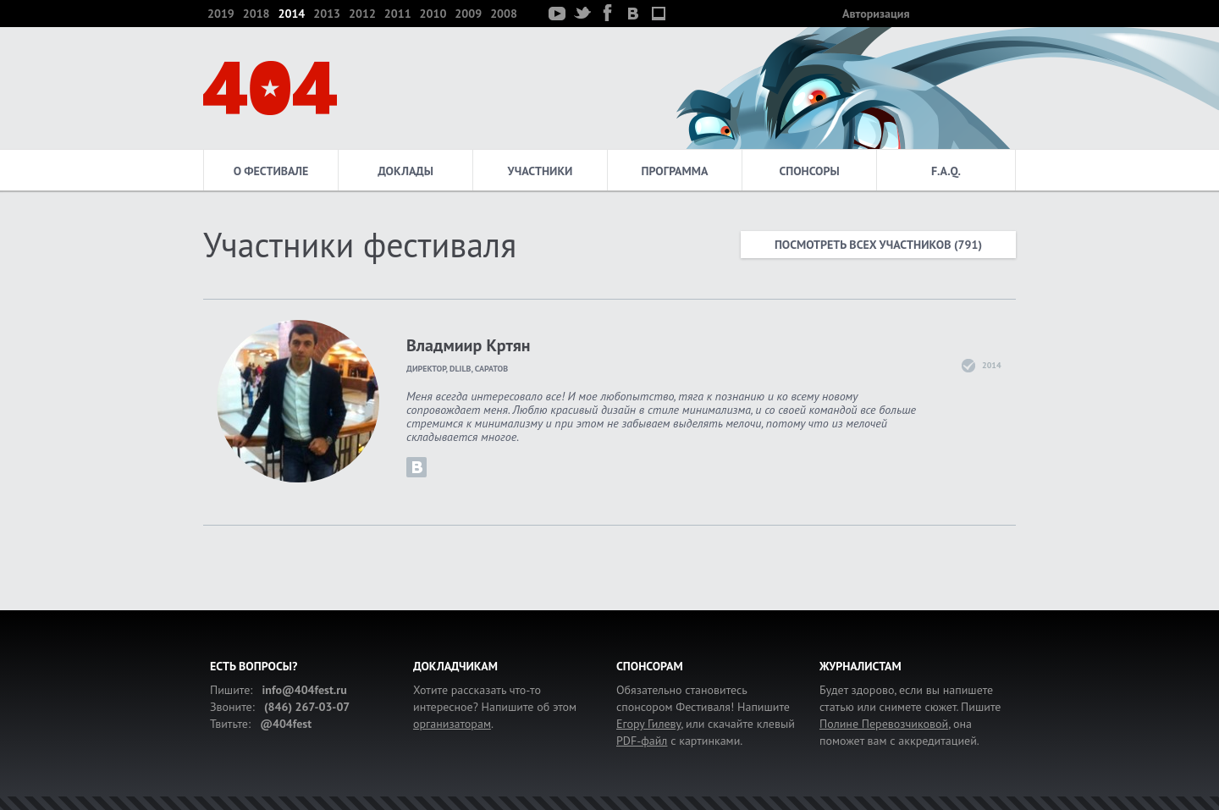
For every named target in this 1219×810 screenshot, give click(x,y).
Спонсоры (809, 171)
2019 (220, 13)
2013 (326, 13)
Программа (675, 171)
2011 (397, 13)
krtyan (416, 467)
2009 (468, 13)
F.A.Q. (946, 171)
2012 (362, 13)
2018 (256, 13)
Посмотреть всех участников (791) (878, 244)
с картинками (678, 740)
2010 (433, 13)
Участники (540, 171)
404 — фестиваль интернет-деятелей (270, 88)
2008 (503, 13)
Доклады (405, 171)
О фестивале (271, 171)
